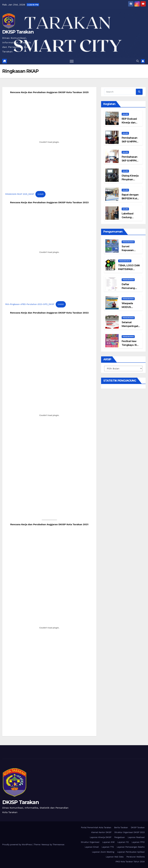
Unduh (40, 194)
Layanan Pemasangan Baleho (131, 847)
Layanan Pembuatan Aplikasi (131, 852)
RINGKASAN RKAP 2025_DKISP (19, 194)
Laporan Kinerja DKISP (100, 837)
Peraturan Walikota (136, 857)
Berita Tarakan (121, 827)
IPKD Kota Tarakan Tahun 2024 (130, 861)
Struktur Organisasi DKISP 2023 (129, 832)
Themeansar (58, 844)
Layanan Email (92, 847)
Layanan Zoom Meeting (103, 852)
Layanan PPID (138, 842)
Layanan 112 (123, 842)
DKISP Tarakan (18, 32)
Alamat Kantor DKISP (101, 832)
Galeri (125, 114)
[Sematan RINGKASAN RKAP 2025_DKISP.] (49, 142)
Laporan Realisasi (136, 837)
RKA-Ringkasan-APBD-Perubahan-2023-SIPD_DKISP (29, 304)
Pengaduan (119, 837)
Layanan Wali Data (114, 857)
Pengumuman (128, 242)
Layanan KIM (108, 842)
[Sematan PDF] (49, 415)
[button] (137, 61)
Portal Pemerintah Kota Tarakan (96, 827)
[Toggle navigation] (71, 61)
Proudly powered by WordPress (17, 844)
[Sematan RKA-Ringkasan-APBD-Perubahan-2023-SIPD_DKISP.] (49, 252)
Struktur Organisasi (90, 842)
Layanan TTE (108, 847)
